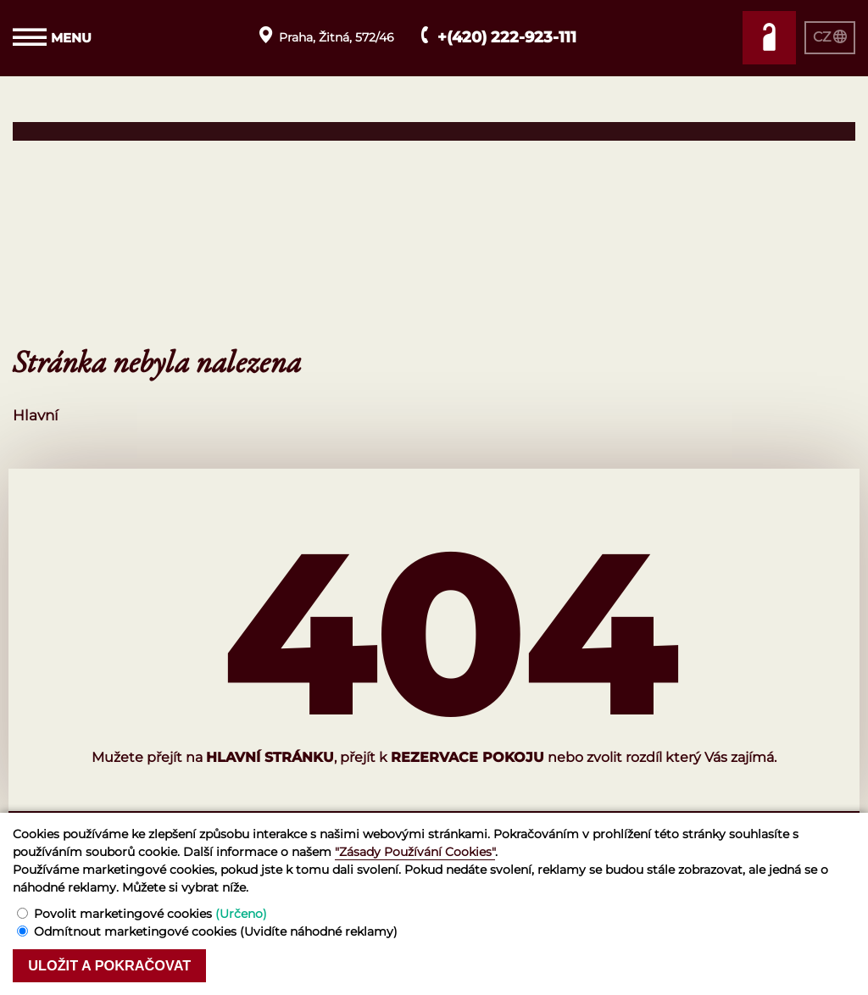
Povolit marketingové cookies (150, 912)
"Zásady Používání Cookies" (415, 851)
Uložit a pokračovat (114, 965)
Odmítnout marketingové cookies (216, 930)
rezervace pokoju (467, 756)
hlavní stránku (270, 756)
